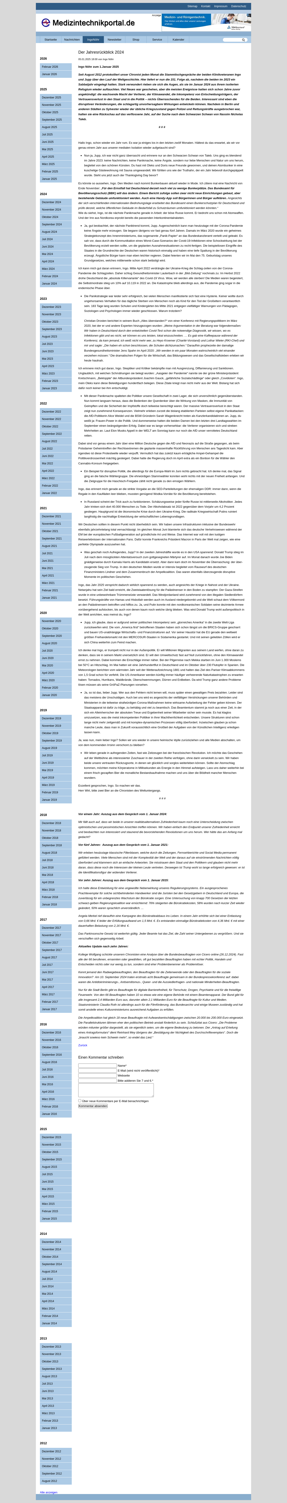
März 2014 (48, 1308)
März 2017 (48, 994)
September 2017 (52, 950)
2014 (43, 1233)
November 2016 (51, 1040)
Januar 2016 (49, 1114)
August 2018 (49, 852)
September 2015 (52, 1159)
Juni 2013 (48, 1391)
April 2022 (48, 470)
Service (157, 39)
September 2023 (52, 329)
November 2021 (51, 523)
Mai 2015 (47, 1189)
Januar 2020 (49, 695)
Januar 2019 (49, 799)
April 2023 (48, 366)
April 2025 (48, 156)
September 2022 (52, 433)
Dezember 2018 (51, 823)
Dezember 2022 (51, 411)
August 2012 (49, 1481)
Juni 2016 (48, 1077)
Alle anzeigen (48, 1492)
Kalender (178, 39)
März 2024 (48, 268)
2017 (43, 919)
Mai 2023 (47, 358)
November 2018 (51, 830)
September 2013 (52, 1368)
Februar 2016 (50, 1106)
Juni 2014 (48, 1286)
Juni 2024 (48, 246)
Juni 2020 (48, 658)
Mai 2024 (47, 254)
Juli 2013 (47, 1383)
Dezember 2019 (51, 718)
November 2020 (51, 621)
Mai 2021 (47, 568)
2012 (43, 1443)
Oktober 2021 (50, 531)
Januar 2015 (49, 1218)
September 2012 (52, 1473)
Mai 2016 (47, 1084)
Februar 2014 (50, 1316)
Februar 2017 (50, 1001)
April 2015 (48, 1196)
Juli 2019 (47, 755)
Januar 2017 (49, 1009)
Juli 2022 (47, 448)
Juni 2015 (48, 1181)
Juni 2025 (48, 142)
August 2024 (49, 231)
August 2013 (49, 1376)
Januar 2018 (49, 904)
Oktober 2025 (50, 112)
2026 (43, 58)
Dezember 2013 (51, 1346)
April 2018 (48, 882)
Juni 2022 (48, 456)
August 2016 (49, 1062)
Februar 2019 (50, 792)
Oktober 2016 (50, 1047)
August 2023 (49, 336)
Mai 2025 (47, 149)
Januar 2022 (49, 493)
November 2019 (51, 725)
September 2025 (52, 119)
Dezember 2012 (51, 1451)
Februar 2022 (50, 485)
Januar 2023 (49, 388)
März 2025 (48, 164)
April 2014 (48, 1301)
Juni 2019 (48, 762)
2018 (43, 815)
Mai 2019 (47, 770)
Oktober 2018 (50, 838)
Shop (136, 39)
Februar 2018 (50, 897)
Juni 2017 (48, 972)
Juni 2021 (48, 560)
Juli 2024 (47, 239)
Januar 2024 (49, 283)
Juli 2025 (47, 134)
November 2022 (51, 419)
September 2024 (52, 224)
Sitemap (192, 6)
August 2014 (49, 1271)
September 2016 (52, 1054)
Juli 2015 (47, 1174)
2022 (43, 403)
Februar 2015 (50, 1211)
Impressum (220, 6)
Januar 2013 (49, 1428)
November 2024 (51, 209)
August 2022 (49, 441)
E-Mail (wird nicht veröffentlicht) (138, 1070)
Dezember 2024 (51, 202)
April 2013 (48, 1405)
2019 (43, 710)
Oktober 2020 (50, 628)
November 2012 (51, 1458)
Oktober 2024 (50, 217)
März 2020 (48, 680)
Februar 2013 (50, 1420)
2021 (43, 508)
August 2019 (49, 748)
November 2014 (51, 1249)
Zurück (82, 1045)
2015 (43, 1129)
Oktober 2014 (50, 1256)
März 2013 (48, 1413)
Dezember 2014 (51, 1242)
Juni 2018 (48, 867)
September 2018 (52, 845)
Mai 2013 (47, 1398)
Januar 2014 (49, 1323)
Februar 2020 (50, 687)
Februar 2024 (50, 276)
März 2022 (48, 478)
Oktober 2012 (50, 1466)
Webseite (124, 1075)
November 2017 (51, 935)
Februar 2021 (50, 590)
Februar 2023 (50, 381)
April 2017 (48, 987)
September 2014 (52, 1264)
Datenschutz (238, 6)
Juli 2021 (47, 553)
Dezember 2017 (51, 927)
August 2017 (49, 957)
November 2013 (51, 1354)
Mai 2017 (47, 979)
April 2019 (48, 777)
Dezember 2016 (51, 1032)
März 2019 (48, 785)
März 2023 (48, 373)
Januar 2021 (49, 597)
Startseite (51, 39)
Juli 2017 (47, 964)
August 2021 (49, 546)
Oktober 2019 (50, 733)
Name (122, 1065)
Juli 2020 (47, 650)
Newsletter (114, 39)
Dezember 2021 (51, 516)
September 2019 (52, 740)
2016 (43, 1024)
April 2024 (48, 261)
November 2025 (51, 105)
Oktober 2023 (50, 321)
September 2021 (52, 538)
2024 (43, 194)
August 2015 (49, 1166)
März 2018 (48, 889)
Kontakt (205, 6)
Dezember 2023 (51, 307)
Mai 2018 (47, 875)
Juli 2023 (47, 344)
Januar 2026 (49, 74)
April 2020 (48, 672)
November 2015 (51, 1144)
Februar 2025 (50, 171)
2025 (43, 89)
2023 (43, 298)
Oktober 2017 (50, 942)
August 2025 (49, 127)
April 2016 (48, 1091)
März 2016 (48, 1099)
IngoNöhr (93, 39)
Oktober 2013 (50, 1361)
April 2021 (48, 575)
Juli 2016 (47, 1069)
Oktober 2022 (50, 426)
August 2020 (49, 643)
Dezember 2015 (51, 1137)
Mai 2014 (47, 1293)
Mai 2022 (47, 463)
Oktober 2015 (50, 1152)
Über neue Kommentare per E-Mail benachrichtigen (115, 1101)
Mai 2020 (47, 665)
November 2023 (51, 314)
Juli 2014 (47, 1279)
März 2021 (48, 583)
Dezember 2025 (51, 97)
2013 (43, 1338)
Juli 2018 (47, 860)
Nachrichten (72, 39)
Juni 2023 (48, 351)
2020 (43, 613)
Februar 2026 (50, 66)
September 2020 (52, 635)
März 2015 (48, 1203)
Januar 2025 (49, 179)
